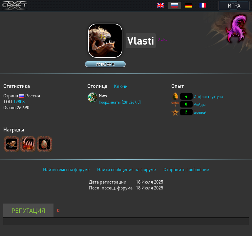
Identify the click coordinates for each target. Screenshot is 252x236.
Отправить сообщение (186, 169)
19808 (19, 101)
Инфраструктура (208, 96)
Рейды (200, 104)
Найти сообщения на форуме (126, 169)
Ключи (121, 86)
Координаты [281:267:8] (120, 102)
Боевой (200, 112)
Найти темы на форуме (66, 169)
